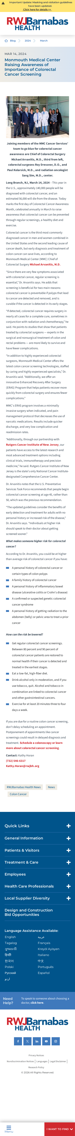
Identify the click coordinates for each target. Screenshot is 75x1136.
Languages (41, 1061)
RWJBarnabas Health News (24, 787)
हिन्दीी (8, 955)
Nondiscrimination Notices (20, 1061)
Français (44, 943)
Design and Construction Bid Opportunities (29, 912)
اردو (7, 979)
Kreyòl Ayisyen (48, 949)
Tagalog (11, 943)
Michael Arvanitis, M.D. (45, 264)
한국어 (9, 961)
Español (44, 973)
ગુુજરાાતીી (11, 949)
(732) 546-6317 (16, 761)
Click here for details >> (37, 9)
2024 (28, 40)
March (44, 40)
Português (45, 967)
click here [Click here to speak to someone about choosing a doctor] (37, 1003)
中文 (41, 961)
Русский (10, 973)
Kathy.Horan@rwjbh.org (22, 766)
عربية (41, 937)
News (51, 787)
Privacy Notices (36, 1055)
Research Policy (36, 1067)
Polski (9, 967)
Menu (9, 1129)
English (10, 937)
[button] (59, 1129)
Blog (13, 40)
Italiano (43, 955)
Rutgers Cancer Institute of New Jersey (32, 445)
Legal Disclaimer (58, 1061)
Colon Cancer (18, 794)
